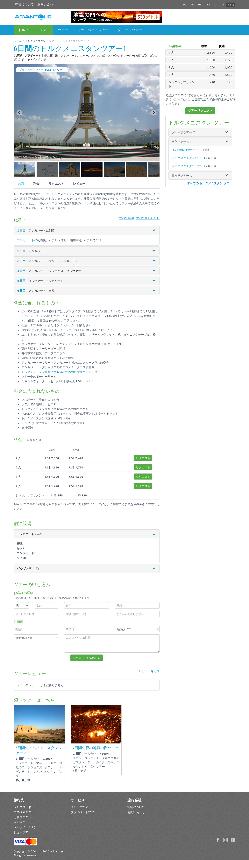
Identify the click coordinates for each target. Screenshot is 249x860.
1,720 (228, 60)
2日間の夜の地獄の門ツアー (96, 748)
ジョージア (21, 832)
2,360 (211, 52)
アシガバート (25, 240)
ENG (185, 4)
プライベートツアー (93, 30)
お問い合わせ (46, 4)
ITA (222, 4)
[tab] (200, 132)
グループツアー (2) (184, 132)
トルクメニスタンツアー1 (188, 158)
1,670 (228, 67)
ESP (215, 4)
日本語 (230, 4)
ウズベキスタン (24, 812)
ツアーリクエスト (200, 110)
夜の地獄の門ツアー (185, 150)
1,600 (211, 67)
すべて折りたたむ (148, 218)
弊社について (24, 4)
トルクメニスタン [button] (33, 30)
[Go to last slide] (19, 113)
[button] (25, 169)
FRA (208, 4)
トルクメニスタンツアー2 (188, 166)
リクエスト (56, 183)
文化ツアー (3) (181, 142)
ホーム (17, 41)
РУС (193, 4)
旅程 (21, 183)
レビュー (79, 183)
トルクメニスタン (35, 41)
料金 (36, 183)
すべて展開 (126, 218)
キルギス (19, 822)
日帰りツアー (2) (183, 175)
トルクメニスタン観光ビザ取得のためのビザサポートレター (60, 372)
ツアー (63, 30)
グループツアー (130, 30)
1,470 (211, 75)
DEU (200, 4)
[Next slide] (154, 113)
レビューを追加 (149, 671)
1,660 (211, 60)
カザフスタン (22, 817)
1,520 (228, 75)
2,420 (228, 52)
